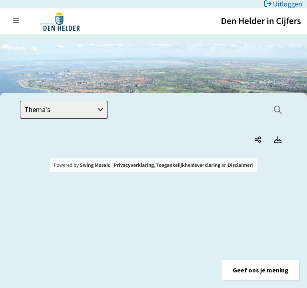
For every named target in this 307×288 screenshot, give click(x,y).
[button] (260, 270)
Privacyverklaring (134, 165)
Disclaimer (240, 165)
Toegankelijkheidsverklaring (188, 165)
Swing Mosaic (95, 165)
